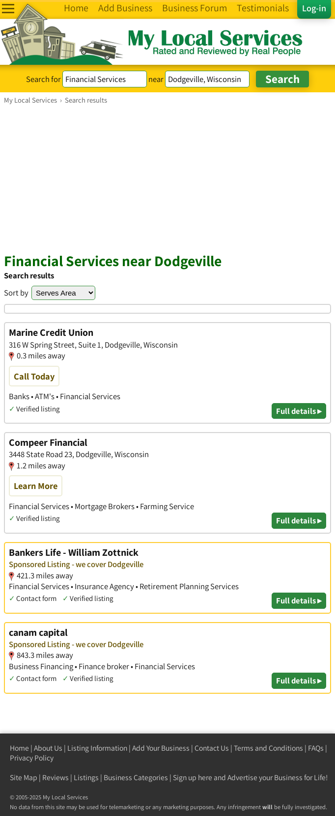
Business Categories (136, 777)
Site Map (23, 777)
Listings (86, 777)
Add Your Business (161, 748)
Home (19, 748)
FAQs (316, 748)
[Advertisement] (167, 178)
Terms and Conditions (268, 748)
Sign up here (192, 777)
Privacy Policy (32, 757)
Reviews (55, 777)
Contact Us (212, 748)
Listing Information (97, 748)
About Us (48, 748)
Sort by (16, 292)
